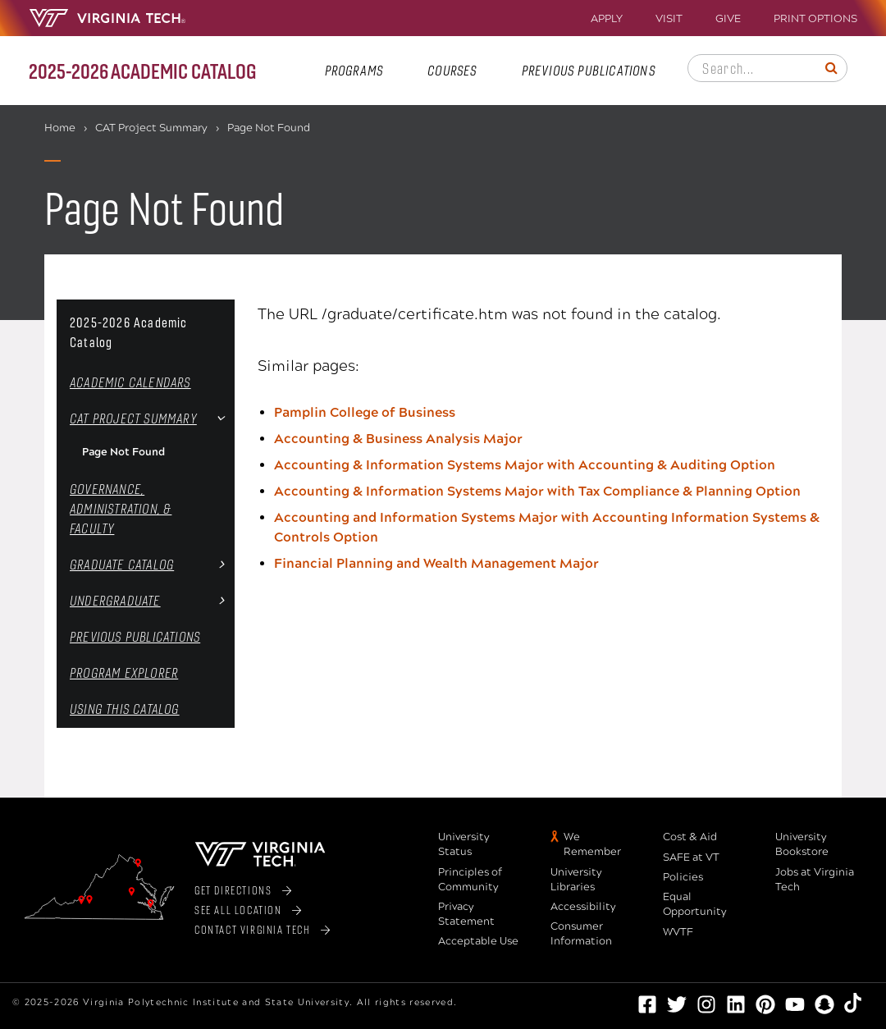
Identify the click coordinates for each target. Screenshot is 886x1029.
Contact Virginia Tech (252, 929)
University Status (464, 844)
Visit (669, 19)
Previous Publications (588, 70)
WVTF (678, 932)
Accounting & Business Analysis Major (398, 438)
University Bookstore (802, 844)
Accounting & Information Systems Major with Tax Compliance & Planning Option (537, 491)
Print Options (815, 19)
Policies (683, 877)
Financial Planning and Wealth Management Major (436, 563)
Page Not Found (123, 452)
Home (59, 128)
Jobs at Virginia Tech (814, 880)
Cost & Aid (690, 837)
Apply (607, 19)
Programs (354, 70)
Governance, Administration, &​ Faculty (120, 508)
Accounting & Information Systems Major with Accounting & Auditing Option (524, 465)
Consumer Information (581, 934)
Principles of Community (470, 880)
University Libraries (576, 880)
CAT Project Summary (151, 128)
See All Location (238, 910)
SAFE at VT (691, 857)
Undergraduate (115, 600)
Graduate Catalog (122, 564)
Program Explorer (124, 672)
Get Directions (233, 890)
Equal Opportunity (695, 904)
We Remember (592, 844)
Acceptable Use (478, 941)
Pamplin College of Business (364, 412)
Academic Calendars (130, 382)
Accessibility (583, 906)
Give (728, 19)
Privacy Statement (466, 914)
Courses (452, 70)
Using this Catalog (125, 708)
